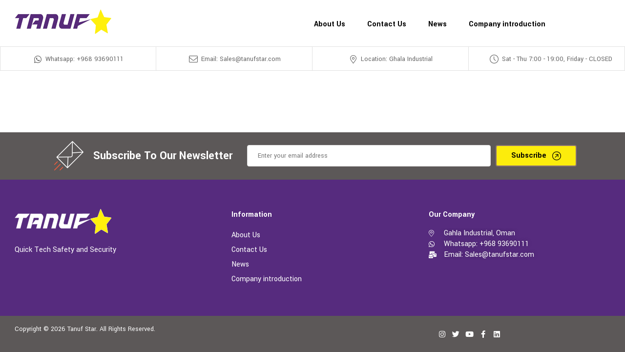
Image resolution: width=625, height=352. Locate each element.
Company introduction (266, 279)
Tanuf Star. (82, 329)
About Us (245, 235)
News (240, 264)
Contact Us (249, 250)
